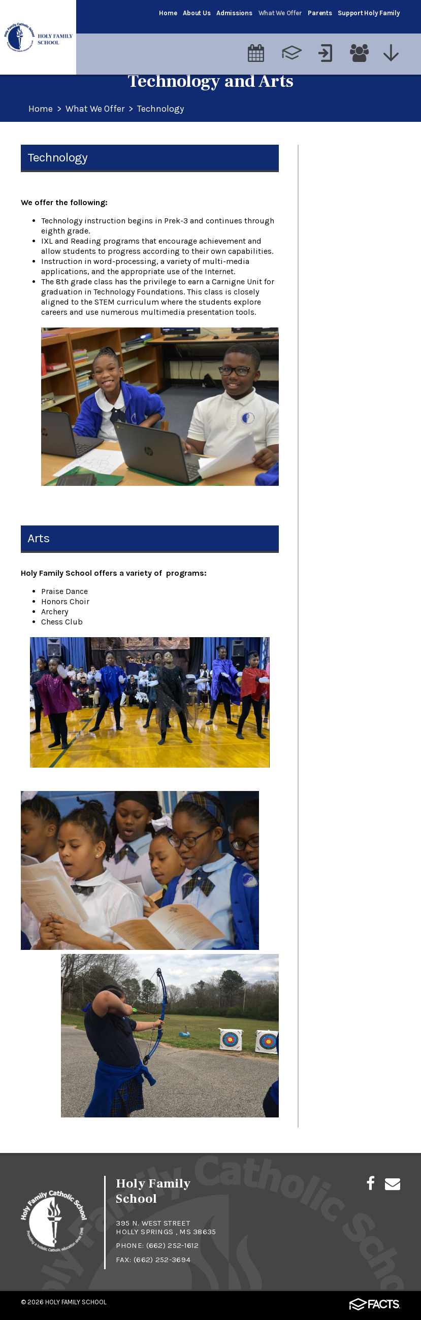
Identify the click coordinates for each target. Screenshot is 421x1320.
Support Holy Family (369, 13)
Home (168, 13)
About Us (196, 13)
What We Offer (280, 13)
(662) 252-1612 (172, 1245)
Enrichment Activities (348, 274)
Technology (160, 109)
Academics (327, 155)
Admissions (234, 13)
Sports (319, 227)
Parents (320, 13)
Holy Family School (76, 1302)
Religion (322, 179)
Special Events (335, 250)
